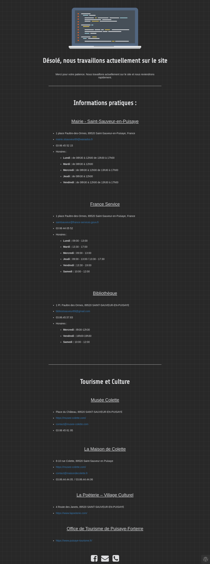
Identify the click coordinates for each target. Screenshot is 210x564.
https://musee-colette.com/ (71, 417)
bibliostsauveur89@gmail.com (73, 311)
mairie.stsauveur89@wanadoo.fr (74, 139)
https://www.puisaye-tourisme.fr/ (74, 540)
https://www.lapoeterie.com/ (71, 513)
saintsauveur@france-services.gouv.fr (77, 222)
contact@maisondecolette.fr (72, 473)
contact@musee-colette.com (72, 424)
